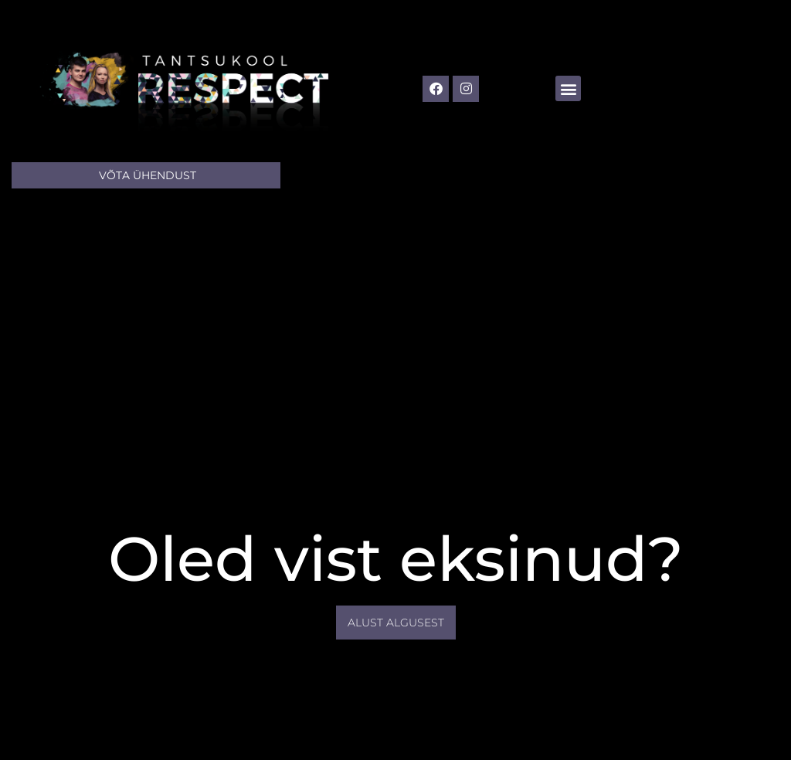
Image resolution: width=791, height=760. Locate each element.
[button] (568, 88)
